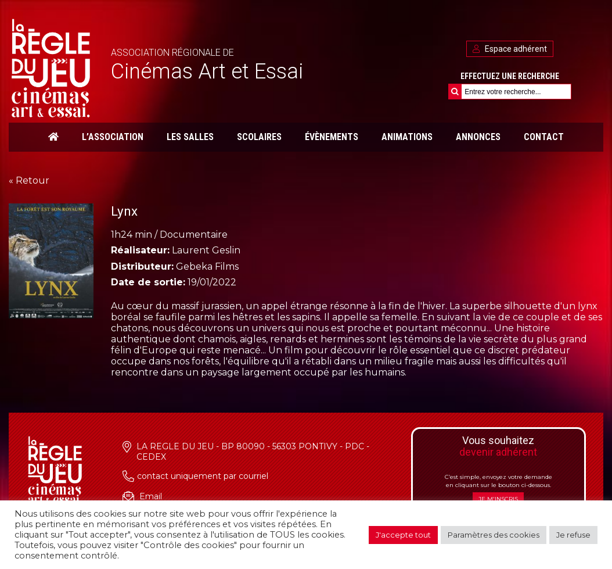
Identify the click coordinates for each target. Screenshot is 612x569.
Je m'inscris (498, 499)
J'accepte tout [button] (403, 534)
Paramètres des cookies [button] (493, 534)
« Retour (29, 180)
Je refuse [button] (573, 534)
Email (150, 496)
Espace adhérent (510, 48)
